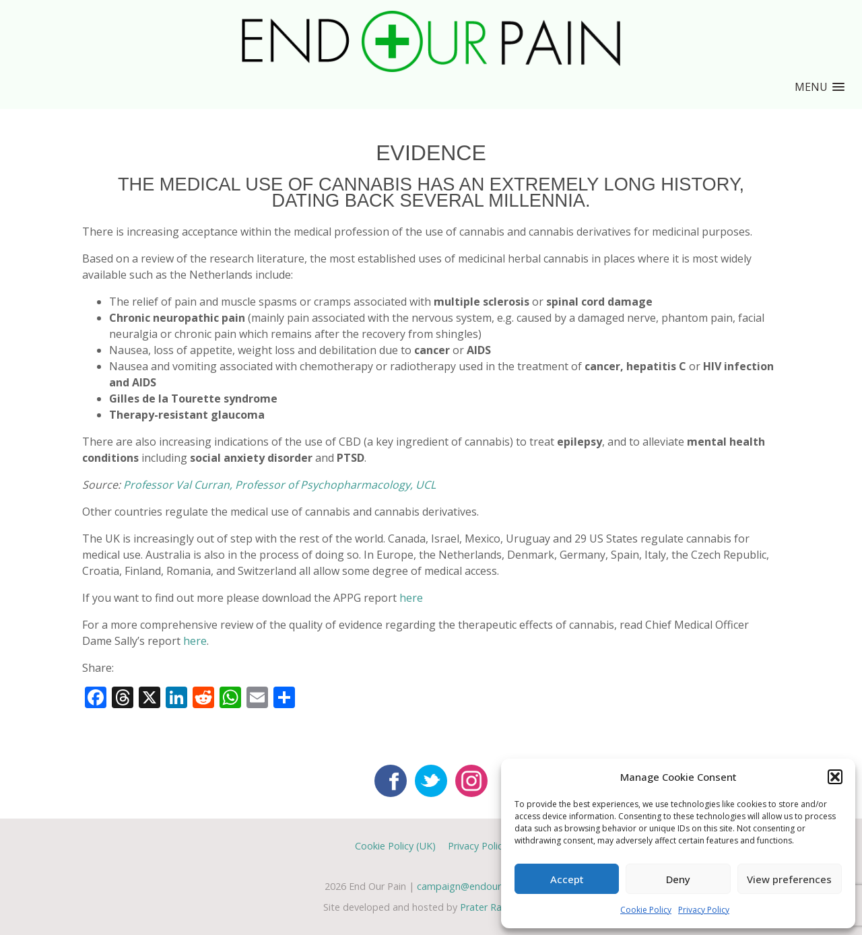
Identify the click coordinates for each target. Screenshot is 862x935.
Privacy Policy (703, 909)
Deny (678, 879)
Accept (567, 879)
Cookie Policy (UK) (395, 845)
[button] (835, 777)
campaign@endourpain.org (477, 886)
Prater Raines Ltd (498, 907)
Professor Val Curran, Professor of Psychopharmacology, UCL (279, 484)
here (411, 597)
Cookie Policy (645, 909)
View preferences (789, 879)
